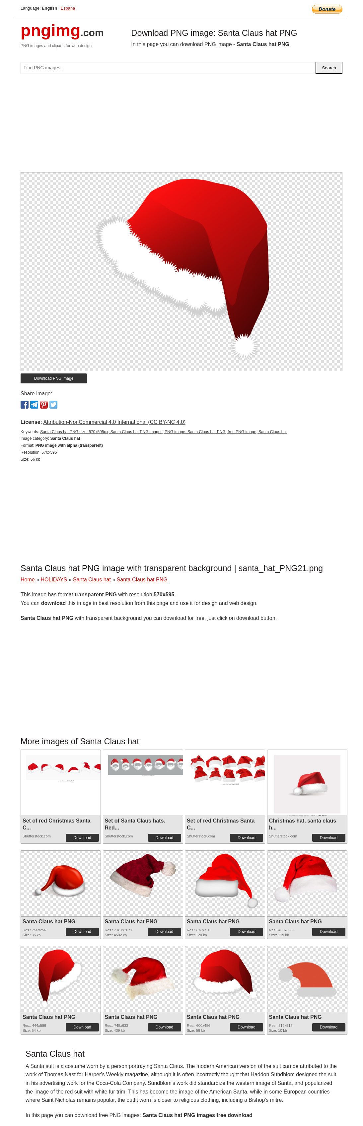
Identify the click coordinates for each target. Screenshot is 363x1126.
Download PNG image (54, 378)
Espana (68, 8)
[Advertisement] (181, 125)
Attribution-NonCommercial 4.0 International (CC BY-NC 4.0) (114, 422)
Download (82, 837)
